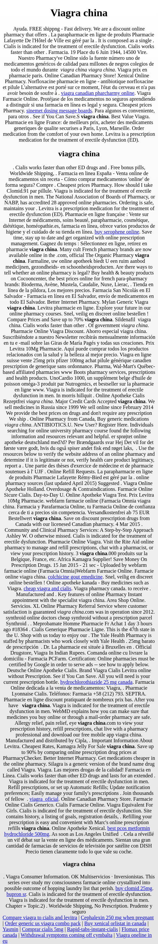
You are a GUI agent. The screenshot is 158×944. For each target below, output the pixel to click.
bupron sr (16, 894)
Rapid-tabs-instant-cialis (92, 929)
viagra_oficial (44, 799)
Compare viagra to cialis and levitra (40, 917)
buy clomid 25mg (133, 888)
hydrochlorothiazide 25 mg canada (96, 682)
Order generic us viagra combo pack (42, 923)
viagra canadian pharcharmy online (97, 93)
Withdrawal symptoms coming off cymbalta (66, 935)
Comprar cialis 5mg (42, 929)
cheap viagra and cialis (47, 588)
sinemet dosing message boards (59, 110)
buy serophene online (116, 232)
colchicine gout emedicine (75, 577)
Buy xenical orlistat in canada (115, 923)
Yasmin (10, 929)
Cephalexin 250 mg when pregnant (117, 917)
